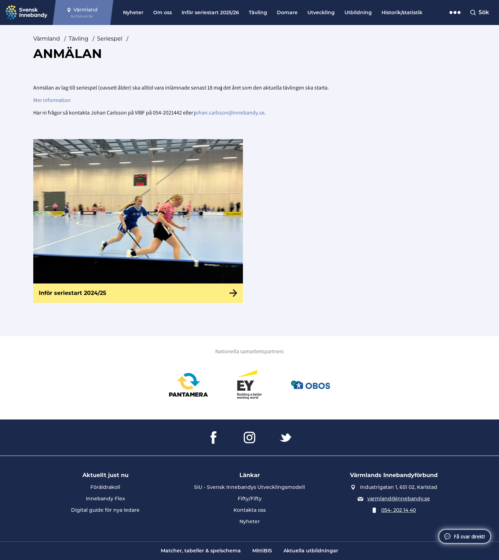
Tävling (258, 12)
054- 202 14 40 (398, 510)
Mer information (52, 100)
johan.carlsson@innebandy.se (229, 112)
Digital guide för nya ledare (105, 510)
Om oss (162, 12)
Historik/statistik (402, 12)
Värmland (46, 38)
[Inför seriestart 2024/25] (138, 221)
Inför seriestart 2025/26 (210, 12)
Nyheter (133, 12)
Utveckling (321, 12)
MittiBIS (262, 551)
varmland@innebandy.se (398, 498)
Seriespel (109, 38)
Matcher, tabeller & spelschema (201, 551)
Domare (287, 12)
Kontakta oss (250, 510)
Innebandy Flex (105, 498)
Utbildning (358, 12)
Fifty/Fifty (250, 498)
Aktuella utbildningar (310, 551)
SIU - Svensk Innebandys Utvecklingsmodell (249, 487)
